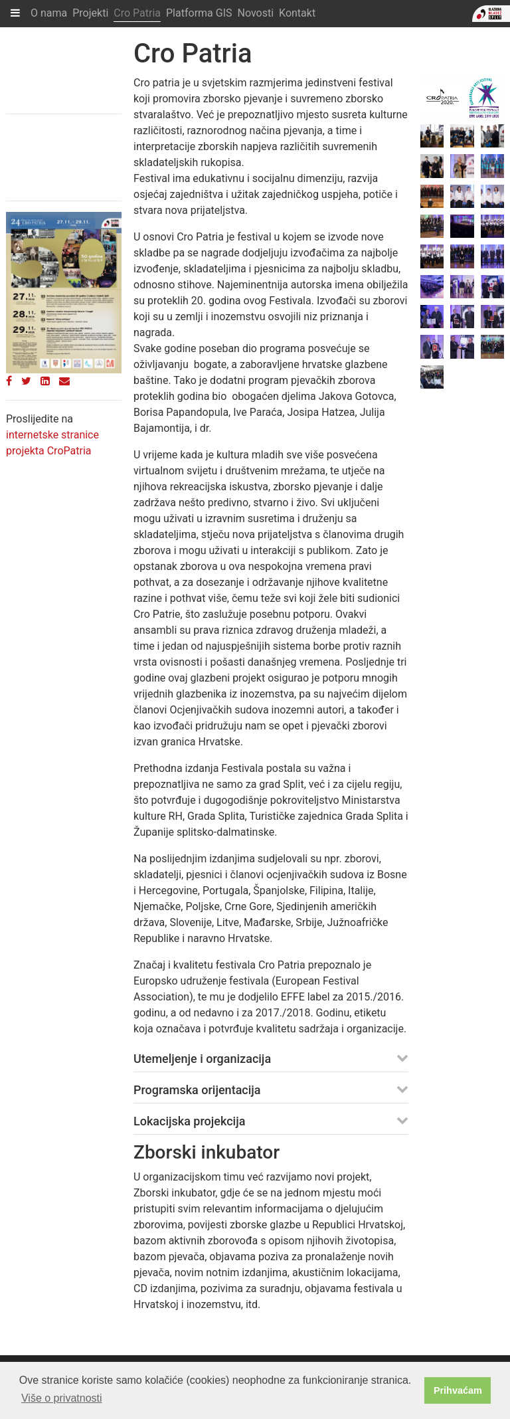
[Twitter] (26, 381)
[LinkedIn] (45, 381)
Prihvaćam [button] (458, 1390)
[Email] (64, 381)
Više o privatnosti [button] (61, 1398)
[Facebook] (9, 381)
